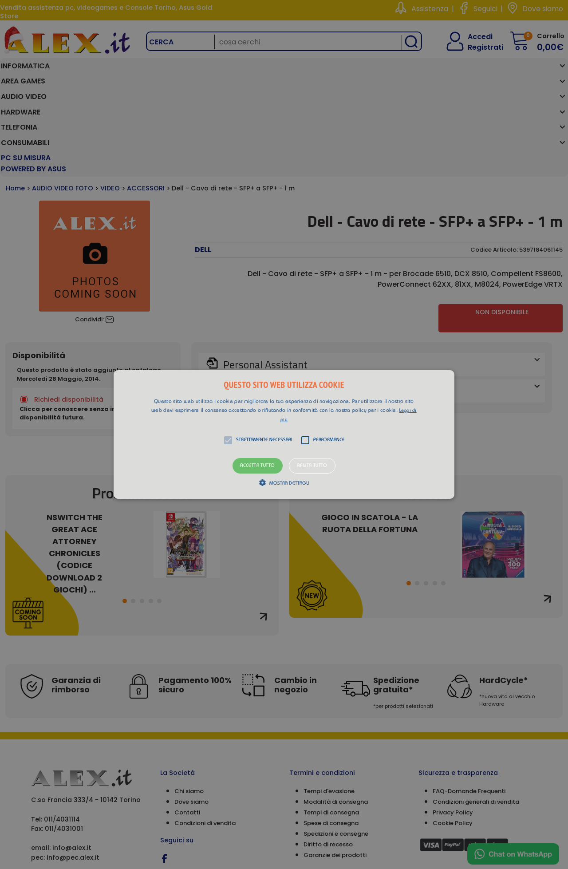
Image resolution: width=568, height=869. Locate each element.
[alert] (284, 434)
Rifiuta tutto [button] (312, 465)
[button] (284, 434)
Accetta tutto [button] (257, 465)
